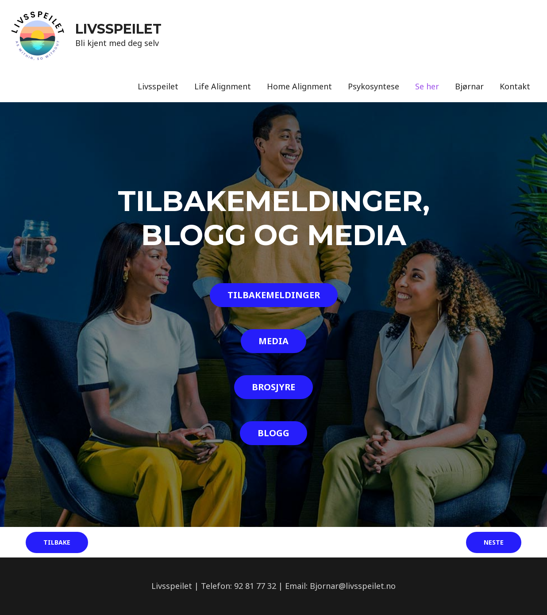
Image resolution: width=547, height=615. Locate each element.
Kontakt (515, 86)
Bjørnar (469, 86)
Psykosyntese (373, 86)
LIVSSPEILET (118, 29)
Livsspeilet (158, 86)
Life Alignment (222, 86)
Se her (427, 86)
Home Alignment (299, 86)
